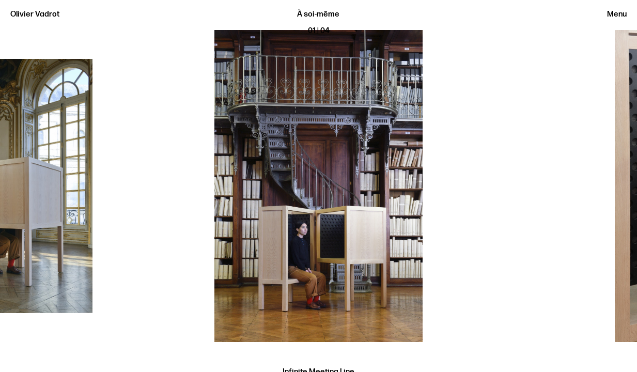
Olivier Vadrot (34, 14)
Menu (617, 14)
